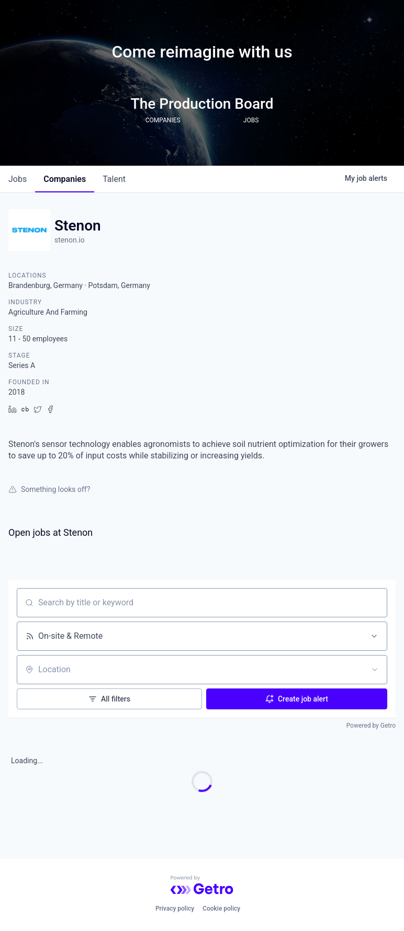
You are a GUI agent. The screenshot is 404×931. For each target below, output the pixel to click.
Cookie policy (221, 908)
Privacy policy (174, 908)
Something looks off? (49, 489)
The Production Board (202, 103)
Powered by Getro (371, 725)
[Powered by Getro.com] (202, 885)
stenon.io (69, 240)
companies (64, 179)
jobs (17, 179)
